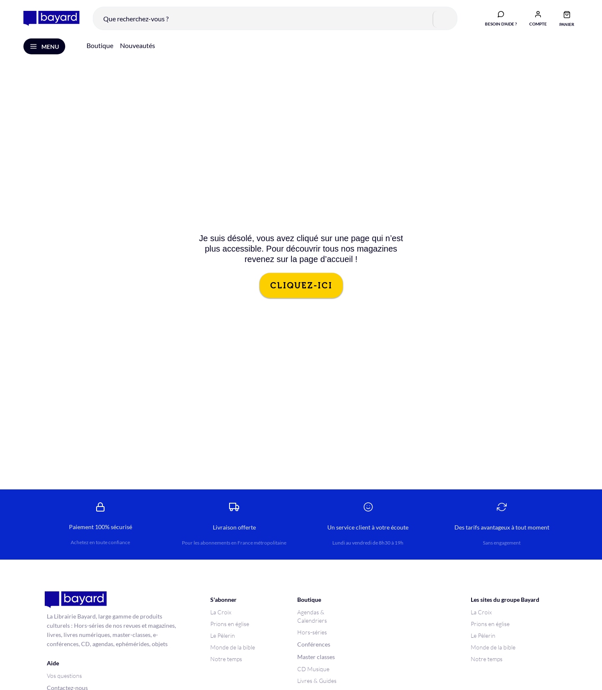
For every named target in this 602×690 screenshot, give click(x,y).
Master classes (316, 656)
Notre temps (226, 658)
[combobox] (275, 18)
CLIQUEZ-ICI (301, 285)
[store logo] (51, 18)
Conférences (313, 644)
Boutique (100, 45)
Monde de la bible (232, 647)
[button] (538, 18)
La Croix (220, 612)
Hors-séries (312, 632)
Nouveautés (137, 45)
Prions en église (229, 623)
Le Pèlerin (222, 635)
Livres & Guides (317, 680)
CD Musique (313, 668)
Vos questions (64, 675)
